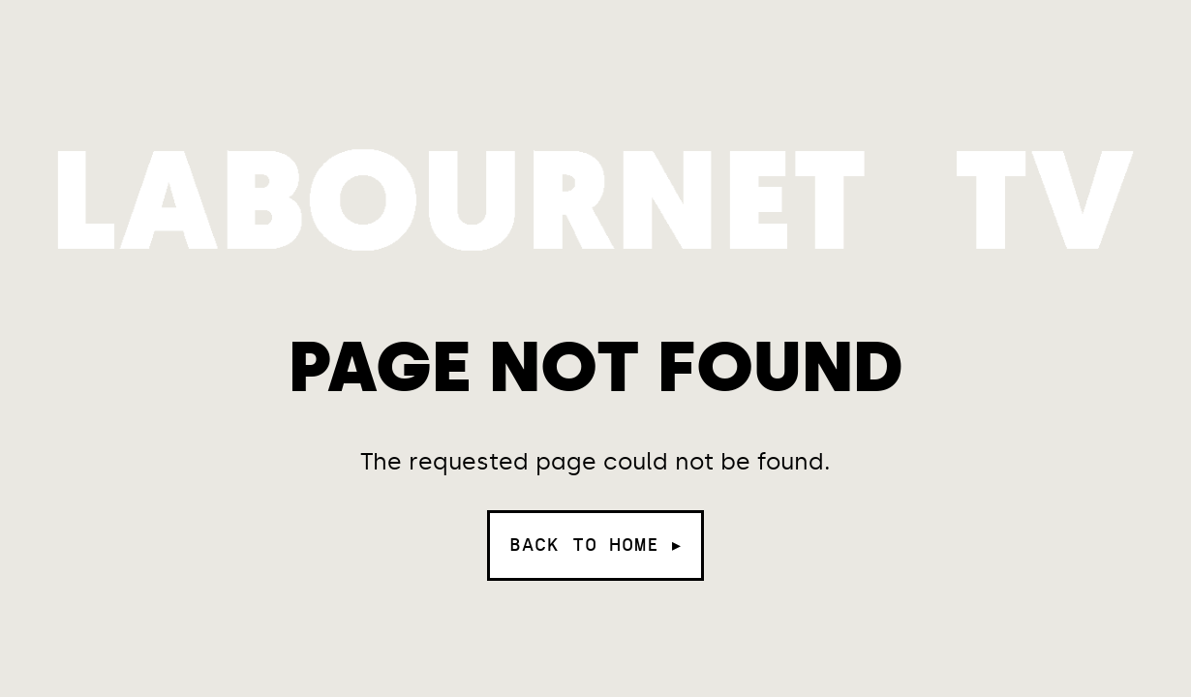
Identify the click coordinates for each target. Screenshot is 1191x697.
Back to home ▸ (595, 545)
